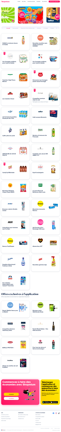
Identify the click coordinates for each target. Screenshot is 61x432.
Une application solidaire (40, 416)
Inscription (38, 1)
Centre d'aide (3, 420)
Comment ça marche (31, 1)
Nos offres (24, 1)
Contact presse (38, 422)
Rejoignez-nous (38, 424)
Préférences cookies (56, 430)
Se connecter (44, 1)
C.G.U (52, 428)
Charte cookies (57, 428)
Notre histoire (38, 414)
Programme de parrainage (6, 418)
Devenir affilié (38, 418)
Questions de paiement (5, 416)
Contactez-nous (21, 418)
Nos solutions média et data (23, 414)
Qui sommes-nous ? (21, 416)
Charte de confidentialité (45, 428)
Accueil (19, 1)
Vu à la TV (37, 420)
